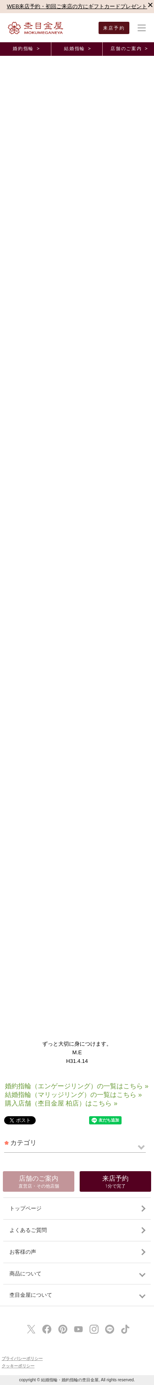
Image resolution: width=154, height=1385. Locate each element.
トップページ (25, 1208)
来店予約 (114, 27)
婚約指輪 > (26, 48)
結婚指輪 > (77, 48)
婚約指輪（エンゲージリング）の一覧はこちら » (76, 1086)
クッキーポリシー (18, 1366)
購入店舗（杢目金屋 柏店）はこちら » (61, 1103)
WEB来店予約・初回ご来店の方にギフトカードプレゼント (77, 6)
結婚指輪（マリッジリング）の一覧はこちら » (73, 1094)
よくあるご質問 (28, 1230)
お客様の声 (22, 1252)
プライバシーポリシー (22, 1358)
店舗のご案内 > (129, 48)
